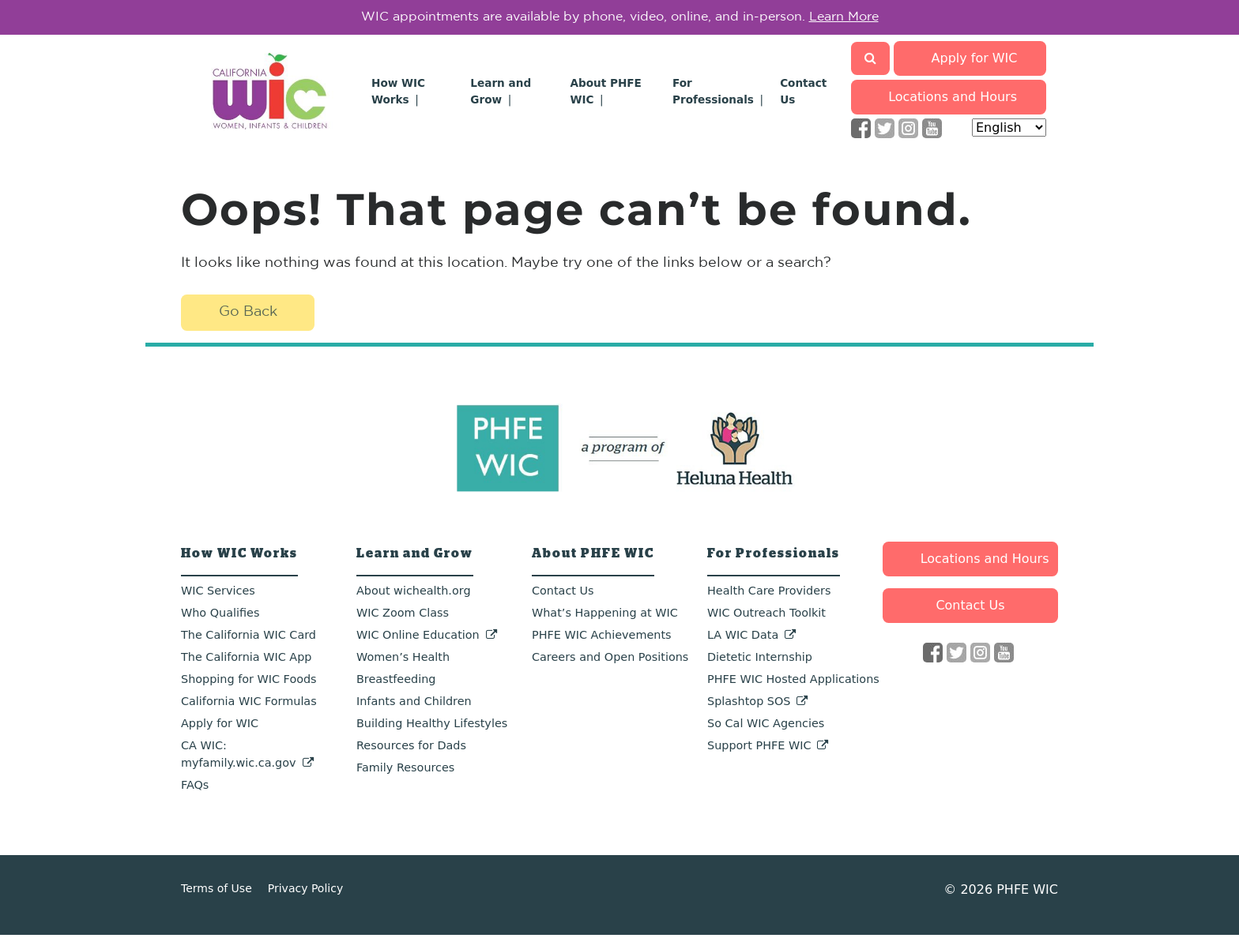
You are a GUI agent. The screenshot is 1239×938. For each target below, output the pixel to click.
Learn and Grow (414, 556)
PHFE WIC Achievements (602, 638)
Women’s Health (403, 660)
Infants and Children (414, 704)
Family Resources (405, 770)
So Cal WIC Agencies (765, 726)
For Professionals (773, 556)
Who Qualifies (220, 616)
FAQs (195, 788)
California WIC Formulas (249, 704)
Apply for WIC (975, 61)
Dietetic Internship (759, 660)
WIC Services (218, 593)
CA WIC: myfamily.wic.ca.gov (238, 757)
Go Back (248, 315)
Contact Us (563, 593)
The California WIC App (246, 660)
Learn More (844, 19)
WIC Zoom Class (402, 616)
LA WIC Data (742, 638)
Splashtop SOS (748, 704)
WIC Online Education (418, 638)
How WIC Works (239, 556)
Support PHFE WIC (759, 748)
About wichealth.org (413, 593)
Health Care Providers (768, 593)
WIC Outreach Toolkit (766, 616)
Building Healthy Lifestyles (431, 726)
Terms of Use (216, 891)
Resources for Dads (411, 748)
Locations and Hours (953, 99)
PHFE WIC (1027, 892)
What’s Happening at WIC (605, 616)
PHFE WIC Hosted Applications (793, 682)
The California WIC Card (248, 638)
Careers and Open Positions (610, 660)
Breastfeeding (395, 682)
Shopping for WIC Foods (249, 682)
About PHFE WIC (593, 556)
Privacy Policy (305, 891)
